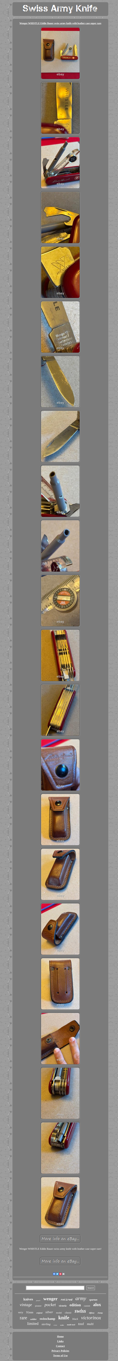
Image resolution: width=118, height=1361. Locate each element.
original (39, 1313)
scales (62, 1325)
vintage (26, 1304)
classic (68, 1312)
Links (60, 1341)
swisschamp (47, 1318)
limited (33, 1323)
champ (100, 1313)
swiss (80, 1311)
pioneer (38, 1306)
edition (75, 1305)
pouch (38, 1300)
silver (49, 1312)
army (80, 1298)
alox (97, 1304)
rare (23, 1317)
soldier (33, 1319)
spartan (93, 1299)
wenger (50, 1298)
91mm (29, 1312)
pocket (50, 1304)
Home (60, 1336)
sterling (46, 1324)
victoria (63, 1305)
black (75, 1318)
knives (28, 1299)
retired (66, 1299)
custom (87, 1306)
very (20, 1312)
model (59, 1312)
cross (55, 1325)
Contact (60, 1346)
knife (63, 1317)
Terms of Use (60, 1355)
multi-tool (71, 1324)
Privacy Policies (60, 1350)
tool (81, 1324)
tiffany (91, 1313)
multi (90, 1324)
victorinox (91, 1317)
